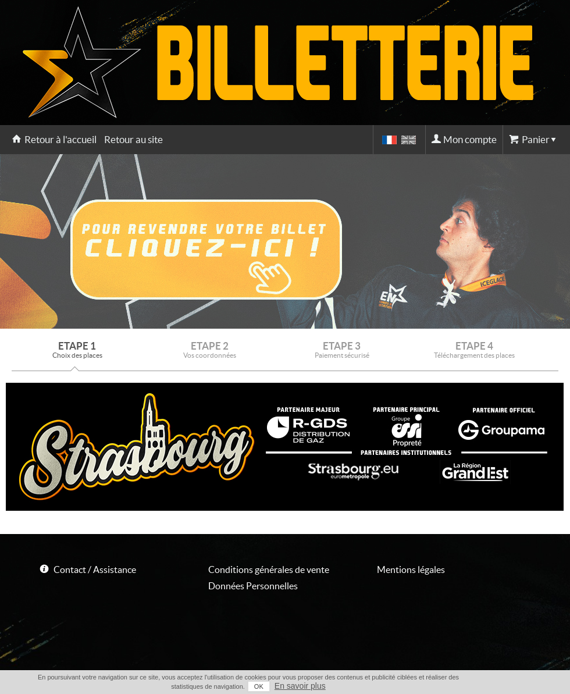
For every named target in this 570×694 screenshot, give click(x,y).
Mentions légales (411, 569)
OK (258, 686)
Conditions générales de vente (268, 569)
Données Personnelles (253, 586)
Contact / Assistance (95, 569)
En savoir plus (300, 686)
